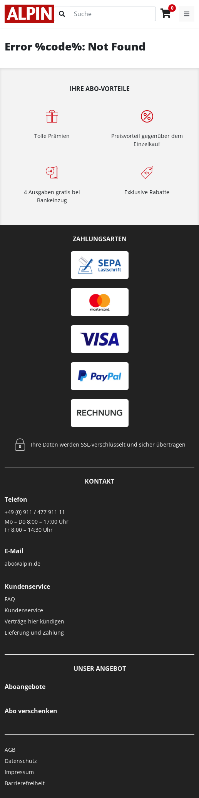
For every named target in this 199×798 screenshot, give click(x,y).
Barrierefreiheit (25, 783)
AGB (10, 749)
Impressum (19, 772)
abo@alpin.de (22, 563)
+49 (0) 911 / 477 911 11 (35, 512)
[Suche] (112, 14)
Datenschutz (21, 760)
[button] (186, 14)
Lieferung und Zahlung (34, 632)
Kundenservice (24, 610)
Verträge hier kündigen (34, 621)
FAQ (10, 599)
